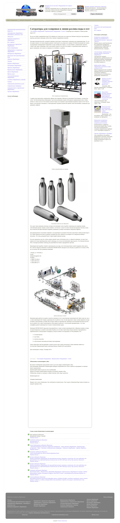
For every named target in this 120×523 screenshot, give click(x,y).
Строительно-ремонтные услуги (16, 83)
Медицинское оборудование (14, 53)
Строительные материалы (14, 86)
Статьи (63, 31)
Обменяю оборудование (13, 59)
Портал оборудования (12, 20)
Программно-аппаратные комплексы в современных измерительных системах (100, 121)
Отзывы (10, 61)
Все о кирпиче (11, 42)
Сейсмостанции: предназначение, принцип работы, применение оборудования (102, 53)
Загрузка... (10, 98)
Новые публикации (108, 497)
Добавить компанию (38, 20)
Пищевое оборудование (13, 63)
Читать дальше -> (35, 437)
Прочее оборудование (13, 71)
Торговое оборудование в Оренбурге (103, 133)
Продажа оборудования (14, 67)
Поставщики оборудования (37, 31)
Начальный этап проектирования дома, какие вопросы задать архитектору (107, 109)
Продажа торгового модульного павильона (95, 6)
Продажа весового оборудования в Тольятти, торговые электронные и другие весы (107, 81)
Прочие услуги (11, 74)
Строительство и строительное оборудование (72, 501)
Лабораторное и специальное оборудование (45, 502)
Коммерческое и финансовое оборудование (44, 501)
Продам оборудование (92, 504)
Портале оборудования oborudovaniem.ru (39, 512)
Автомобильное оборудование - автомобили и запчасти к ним (15, 33)
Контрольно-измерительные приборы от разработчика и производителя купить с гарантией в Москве (103, 39)
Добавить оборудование (25, 20)
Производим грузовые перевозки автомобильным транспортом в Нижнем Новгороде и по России (107, 95)
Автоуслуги (10, 36)
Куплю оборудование (13, 48)
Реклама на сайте (64, 20)
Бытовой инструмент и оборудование (14, 39)
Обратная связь (74, 20)
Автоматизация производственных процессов (19, 501)
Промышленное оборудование (52, 31)
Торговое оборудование (13, 91)
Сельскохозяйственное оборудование (13, 76)
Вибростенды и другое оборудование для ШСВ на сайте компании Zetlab (102, 67)
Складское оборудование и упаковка (16, 79)
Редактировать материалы (52, 20)
